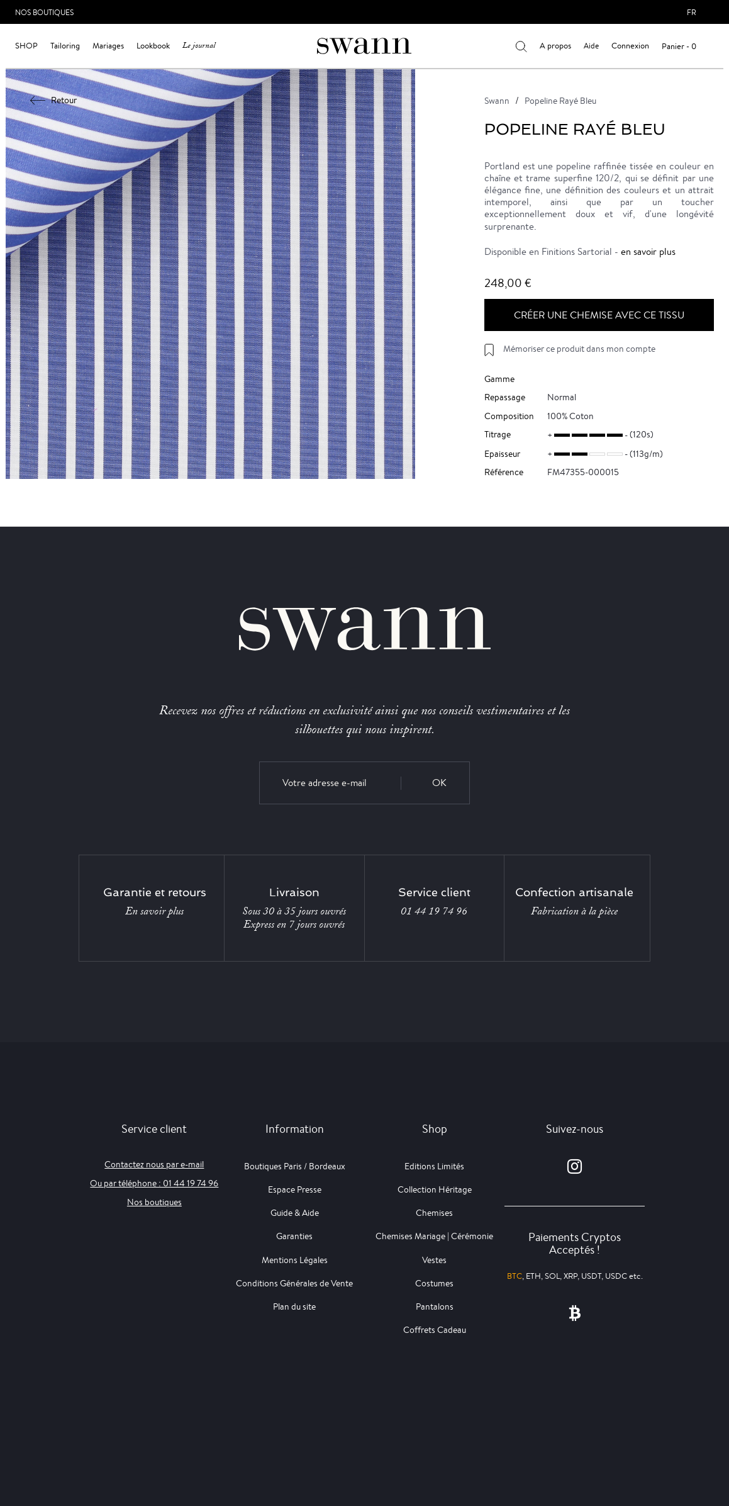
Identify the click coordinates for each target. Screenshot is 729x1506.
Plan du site (294, 1306)
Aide (591, 45)
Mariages (108, 45)
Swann (496, 100)
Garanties (294, 1236)
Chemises (434, 1212)
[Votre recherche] (521, 46)
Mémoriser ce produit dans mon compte (579, 348)
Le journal (198, 45)
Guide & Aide (294, 1212)
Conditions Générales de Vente (294, 1283)
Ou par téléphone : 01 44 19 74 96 (154, 1183)
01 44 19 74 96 (434, 911)
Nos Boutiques (44, 12)
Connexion (630, 45)
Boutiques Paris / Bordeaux (294, 1166)
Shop (26, 45)
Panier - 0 (679, 46)
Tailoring (65, 45)
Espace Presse (294, 1189)
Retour (54, 100)
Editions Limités (434, 1166)
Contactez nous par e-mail (154, 1164)
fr (691, 12)
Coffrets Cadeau (434, 1329)
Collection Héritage (435, 1189)
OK (439, 783)
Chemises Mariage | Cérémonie (434, 1236)
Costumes (434, 1283)
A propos (555, 45)
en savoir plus (648, 251)
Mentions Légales (295, 1260)
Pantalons (435, 1306)
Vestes (434, 1260)
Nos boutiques (154, 1202)
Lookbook (153, 45)
